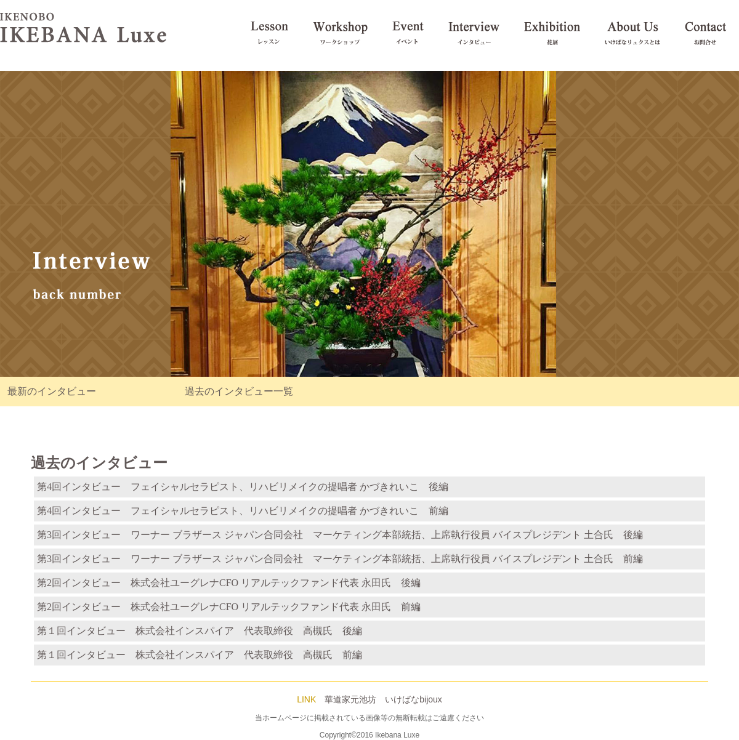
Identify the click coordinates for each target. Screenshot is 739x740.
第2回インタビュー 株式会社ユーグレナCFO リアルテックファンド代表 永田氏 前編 (229, 606)
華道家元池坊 (350, 699)
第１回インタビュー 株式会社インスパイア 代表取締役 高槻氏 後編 (199, 630)
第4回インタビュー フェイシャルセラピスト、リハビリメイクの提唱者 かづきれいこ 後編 (242, 486)
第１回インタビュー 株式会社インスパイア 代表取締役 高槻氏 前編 (199, 655)
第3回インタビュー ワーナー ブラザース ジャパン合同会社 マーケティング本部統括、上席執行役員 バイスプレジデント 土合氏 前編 (340, 558)
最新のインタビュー (51, 391)
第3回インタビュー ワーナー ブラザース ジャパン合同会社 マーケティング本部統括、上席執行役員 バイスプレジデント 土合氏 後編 (340, 534)
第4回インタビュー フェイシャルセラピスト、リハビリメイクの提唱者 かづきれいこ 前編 (242, 510)
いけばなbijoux (413, 699)
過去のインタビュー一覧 (239, 391)
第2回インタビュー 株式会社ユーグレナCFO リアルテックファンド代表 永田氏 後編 (229, 582)
